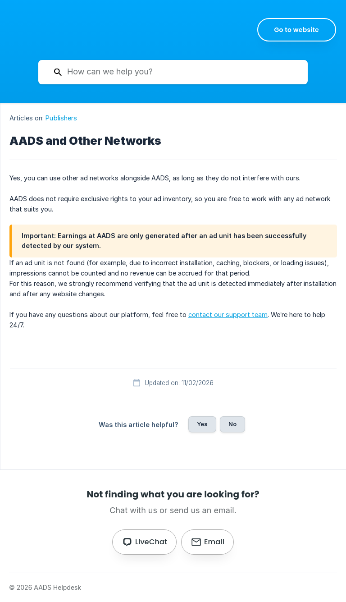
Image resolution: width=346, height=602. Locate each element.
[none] (297, 29)
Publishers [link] (61, 118)
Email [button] (214, 542)
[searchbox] (173, 72)
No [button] (232, 423)
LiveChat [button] (151, 542)
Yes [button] (202, 423)
